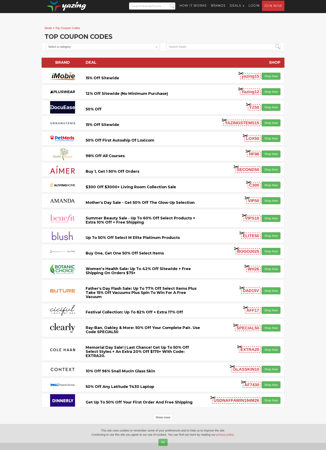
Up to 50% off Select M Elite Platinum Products (133, 237)
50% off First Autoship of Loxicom (120, 140)
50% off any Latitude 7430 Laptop (120, 386)
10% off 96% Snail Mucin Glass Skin (120, 371)
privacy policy (225, 434)
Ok (163, 442)
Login (254, 9)
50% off (93, 109)
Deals (237, 9)
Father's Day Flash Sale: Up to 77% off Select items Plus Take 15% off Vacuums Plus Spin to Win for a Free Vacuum (141, 292)
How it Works (193, 9)
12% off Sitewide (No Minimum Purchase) (127, 93)
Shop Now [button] (271, 76)
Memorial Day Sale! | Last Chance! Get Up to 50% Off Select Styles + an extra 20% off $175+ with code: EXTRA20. (137, 351)
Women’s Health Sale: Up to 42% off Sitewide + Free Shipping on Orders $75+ (138, 271)
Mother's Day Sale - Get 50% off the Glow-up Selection (140, 202)
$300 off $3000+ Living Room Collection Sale (131, 187)
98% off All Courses (105, 156)
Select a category (102, 46)
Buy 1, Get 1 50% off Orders (112, 171)
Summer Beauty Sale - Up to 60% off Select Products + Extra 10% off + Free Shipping (140, 220)
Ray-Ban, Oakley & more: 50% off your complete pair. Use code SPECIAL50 (143, 329)
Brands (218, 9)
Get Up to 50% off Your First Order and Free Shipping (139, 402)
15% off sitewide (102, 78)
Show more (163, 417)
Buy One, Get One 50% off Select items (125, 253)
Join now (273, 9)
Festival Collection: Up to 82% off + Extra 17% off (134, 312)
